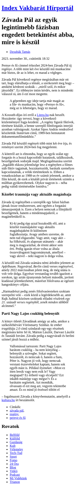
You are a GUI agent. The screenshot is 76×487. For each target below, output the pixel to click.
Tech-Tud (16, 453)
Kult (12, 445)
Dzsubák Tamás (20, 51)
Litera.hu (43, 115)
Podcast (15, 474)
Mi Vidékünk (18, 478)
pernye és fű (18, 417)
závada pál (17, 410)
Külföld (15, 438)
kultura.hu (8, 400)
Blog (13, 467)
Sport (13, 456)
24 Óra (14, 463)
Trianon (15, 482)
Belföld (14, 435)
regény (14, 414)
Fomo (13, 460)
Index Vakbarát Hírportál (37, 7)
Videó (13, 471)
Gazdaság (16, 442)
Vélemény (16, 449)
